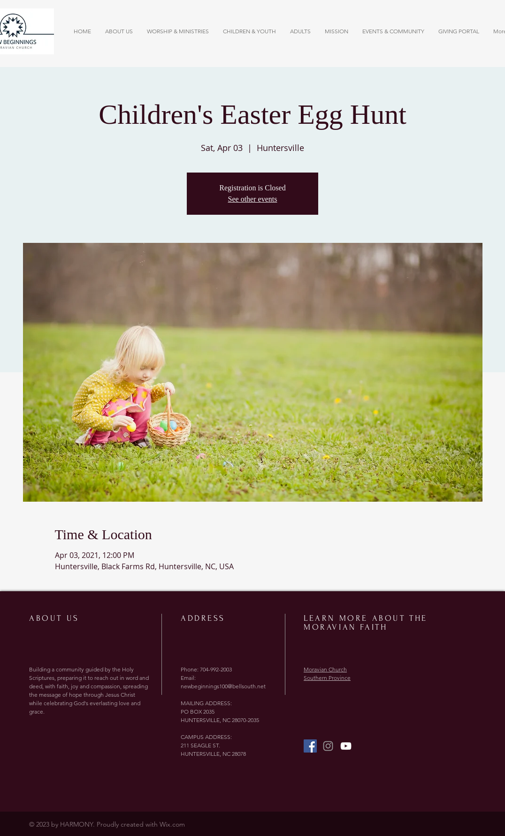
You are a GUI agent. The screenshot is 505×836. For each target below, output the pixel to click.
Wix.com (172, 824)
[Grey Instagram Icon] (328, 746)
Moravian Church (325, 669)
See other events (252, 199)
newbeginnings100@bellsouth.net (223, 686)
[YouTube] (345, 746)
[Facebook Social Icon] (310, 746)
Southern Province (327, 677)
